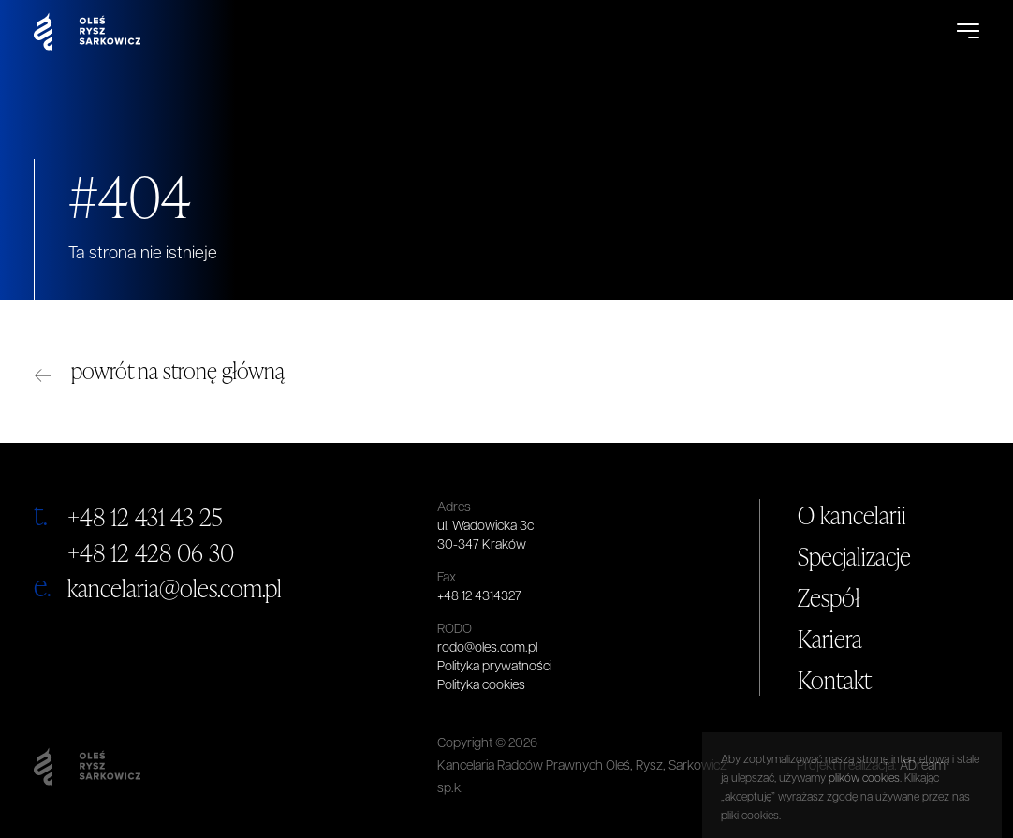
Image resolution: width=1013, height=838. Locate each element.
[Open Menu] (968, 31)
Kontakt (835, 680)
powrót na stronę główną (178, 370)
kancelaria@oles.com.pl (174, 588)
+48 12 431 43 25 (145, 517)
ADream (923, 766)
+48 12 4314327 (479, 597)
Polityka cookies (481, 686)
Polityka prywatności (494, 667)
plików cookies (864, 823)
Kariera (830, 638)
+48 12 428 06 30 (150, 552)
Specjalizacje (854, 556)
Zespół (829, 597)
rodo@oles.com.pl (487, 648)
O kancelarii (852, 515)
